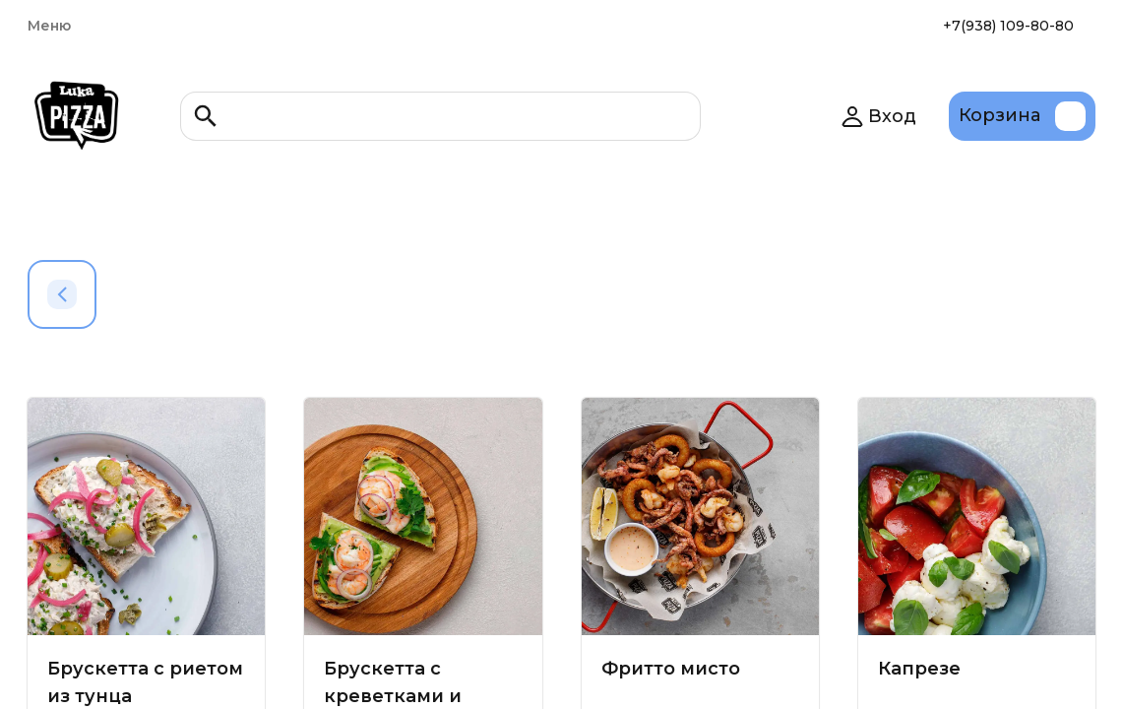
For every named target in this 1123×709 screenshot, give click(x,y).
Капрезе (919, 668)
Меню (49, 25)
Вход (878, 116)
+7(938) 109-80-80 (1008, 25)
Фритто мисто (670, 668)
